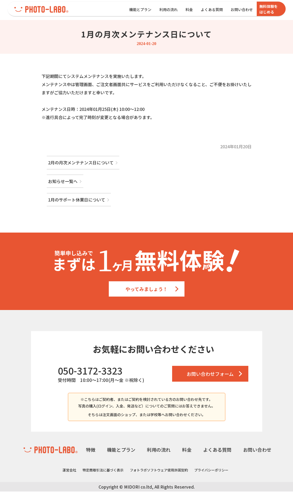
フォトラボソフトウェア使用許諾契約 (159, 470)
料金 (189, 9)
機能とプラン (140, 9)
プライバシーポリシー (211, 470)
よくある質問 (212, 9)
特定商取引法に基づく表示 (103, 470)
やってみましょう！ (146, 289)
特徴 (90, 450)
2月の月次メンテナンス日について (81, 163)
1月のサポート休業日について (76, 200)
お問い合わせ (242, 9)
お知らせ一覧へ (63, 182)
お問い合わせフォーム (210, 374)
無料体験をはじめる (268, 9)
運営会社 (69, 470)
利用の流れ (168, 9)
